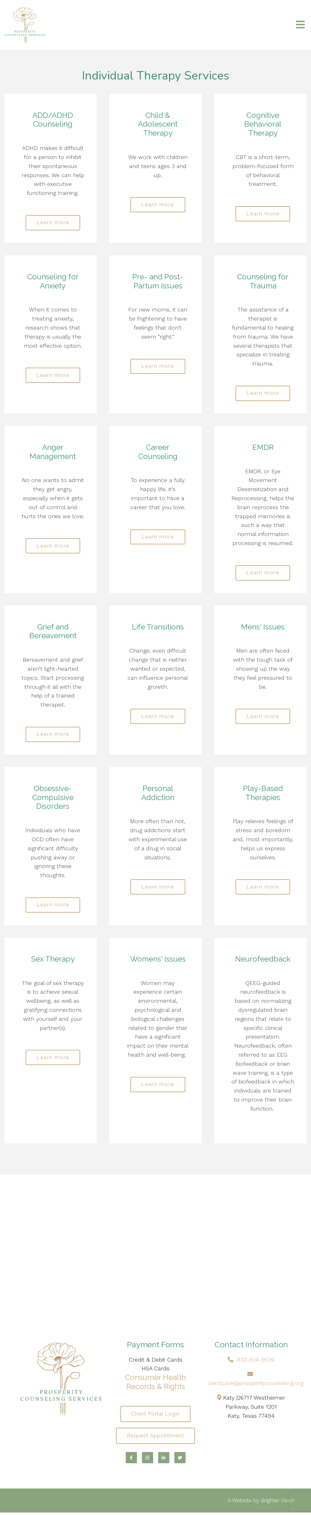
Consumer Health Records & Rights (155, 1384)
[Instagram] (147, 1460)
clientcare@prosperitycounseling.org (256, 1385)
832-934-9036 (256, 1361)
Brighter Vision (277, 1503)
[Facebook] (131, 1460)
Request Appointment (155, 1438)
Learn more (52, 223)
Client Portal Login (155, 1416)
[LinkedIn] (163, 1460)
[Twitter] (180, 1460)
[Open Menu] (300, 25)
